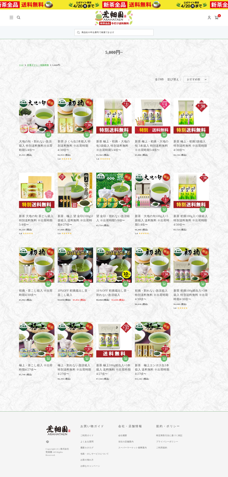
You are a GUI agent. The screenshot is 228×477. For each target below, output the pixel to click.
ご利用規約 (161, 447)
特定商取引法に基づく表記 (169, 435)
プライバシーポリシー (167, 441)
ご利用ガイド (87, 435)
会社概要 (122, 435)
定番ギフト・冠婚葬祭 (38, 65)
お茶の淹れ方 (87, 460)
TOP (21, 65)
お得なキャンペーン (90, 466)
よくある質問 (87, 441)
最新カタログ (87, 447)
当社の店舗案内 (126, 441)
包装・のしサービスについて (94, 454)
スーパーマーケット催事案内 (132, 447)
